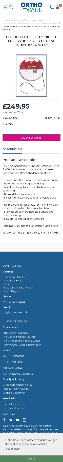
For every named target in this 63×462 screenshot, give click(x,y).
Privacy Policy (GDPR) (16, 388)
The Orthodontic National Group (21, 340)
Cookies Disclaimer (14, 392)
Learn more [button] (13, 448)
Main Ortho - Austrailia (15, 332)
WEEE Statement (13, 355)
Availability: (10, 118)
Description (12, 149)
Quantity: (8, 124)
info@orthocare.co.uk (15, 312)
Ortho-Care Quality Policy (17, 384)
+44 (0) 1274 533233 (14, 301)
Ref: (45, 117)
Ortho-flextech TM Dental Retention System (37, 23)
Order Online (17, 20)
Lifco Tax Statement (14, 408)
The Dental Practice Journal (19, 336)
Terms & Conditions (14, 404)
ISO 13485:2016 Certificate (18, 373)
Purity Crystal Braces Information (22, 344)
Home (5, 20)
